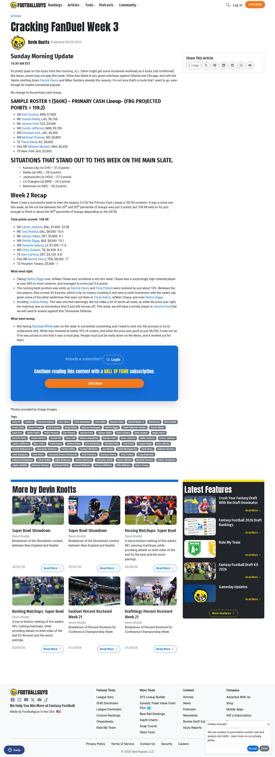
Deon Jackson (128, 438)
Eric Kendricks (92, 443)
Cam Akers (64, 422)
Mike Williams (123, 465)
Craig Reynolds (146, 454)
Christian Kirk (31, 133)
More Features (223, 613)
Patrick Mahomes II (22, 449)
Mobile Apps (234, 709)
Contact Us (147, 744)
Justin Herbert (38, 438)
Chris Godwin (31, 250)
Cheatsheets (104, 721)
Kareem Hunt (109, 438)
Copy (193, 65)
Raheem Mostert (39, 146)
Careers (183, 744)
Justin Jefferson (33, 128)
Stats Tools (147, 732)
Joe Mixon (107, 449)
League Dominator (108, 709)
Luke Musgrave (20, 454)
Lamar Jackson (32, 227)
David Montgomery (127, 449)
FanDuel (29, 422)
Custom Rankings (108, 715)
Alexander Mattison (47, 449)
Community (130, 5)
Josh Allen (100, 422)
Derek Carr (154, 422)
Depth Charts (149, 720)
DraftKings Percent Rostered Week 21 (143, 619)
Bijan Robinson (63, 460)
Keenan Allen (117, 422)
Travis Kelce (29, 142)
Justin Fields (33, 433)
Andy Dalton (71, 427)
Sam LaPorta (30, 254)
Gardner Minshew (89, 449)
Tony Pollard (29, 231)
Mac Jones (39, 443)
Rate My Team (229, 542)
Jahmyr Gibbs (30, 236)
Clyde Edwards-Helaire (134, 427)
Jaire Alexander (82, 422)
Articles (76, 5)
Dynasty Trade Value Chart (158, 705)
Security (166, 744)
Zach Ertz (17, 433)
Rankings (57, 5)
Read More (52, 574)
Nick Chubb (170, 422)
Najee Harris (158, 433)
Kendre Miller (68, 449)
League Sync (105, 697)
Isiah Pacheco (89, 454)
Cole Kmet (128, 443)
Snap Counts (148, 726)
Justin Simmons (83, 460)
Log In (237, 5)
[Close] (269, 724)
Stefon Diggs (31, 241)
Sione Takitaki (124, 460)
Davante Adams (33, 245)
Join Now (255, 4)
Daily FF (16, 422)
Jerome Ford (30, 123)
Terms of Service (122, 744)
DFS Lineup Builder (152, 697)
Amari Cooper (35, 427)
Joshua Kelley (30, 119)
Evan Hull (70, 438)
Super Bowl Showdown (34, 530)
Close (264, 748)
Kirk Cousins (30, 114)
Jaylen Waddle (19, 465)
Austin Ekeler (157, 427)
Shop (229, 703)
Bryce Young (141, 465)
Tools (91, 5)
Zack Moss (147, 449)
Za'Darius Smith (104, 460)
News (187, 703)
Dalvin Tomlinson (166, 460)
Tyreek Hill (55, 438)
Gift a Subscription (239, 715)
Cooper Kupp (145, 443)
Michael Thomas (33, 137)
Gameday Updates (233, 587)
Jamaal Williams (81, 465)
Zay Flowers (69, 433)
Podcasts (108, 5)
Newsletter (190, 715)
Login (113, 359)
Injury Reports (192, 727)
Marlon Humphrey (89, 438)
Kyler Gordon (141, 433)
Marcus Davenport (91, 427)
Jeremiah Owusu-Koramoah (62, 454)
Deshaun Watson (40, 465)
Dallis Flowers (51, 433)
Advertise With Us (238, 697)
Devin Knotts (40, 42)
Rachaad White (42, 326)
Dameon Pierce (108, 454)
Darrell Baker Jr (136, 422)
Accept (253, 748)
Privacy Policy (95, 744)
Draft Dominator (107, 703)
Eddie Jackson (147, 438)
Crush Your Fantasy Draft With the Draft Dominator (238, 500)
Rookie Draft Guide (196, 721)
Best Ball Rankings (152, 714)
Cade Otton (38, 454)
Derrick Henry (49, 80)
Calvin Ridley (44, 460)
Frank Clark (18, 427)
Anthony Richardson (22, 460)
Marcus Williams (103, 465)
